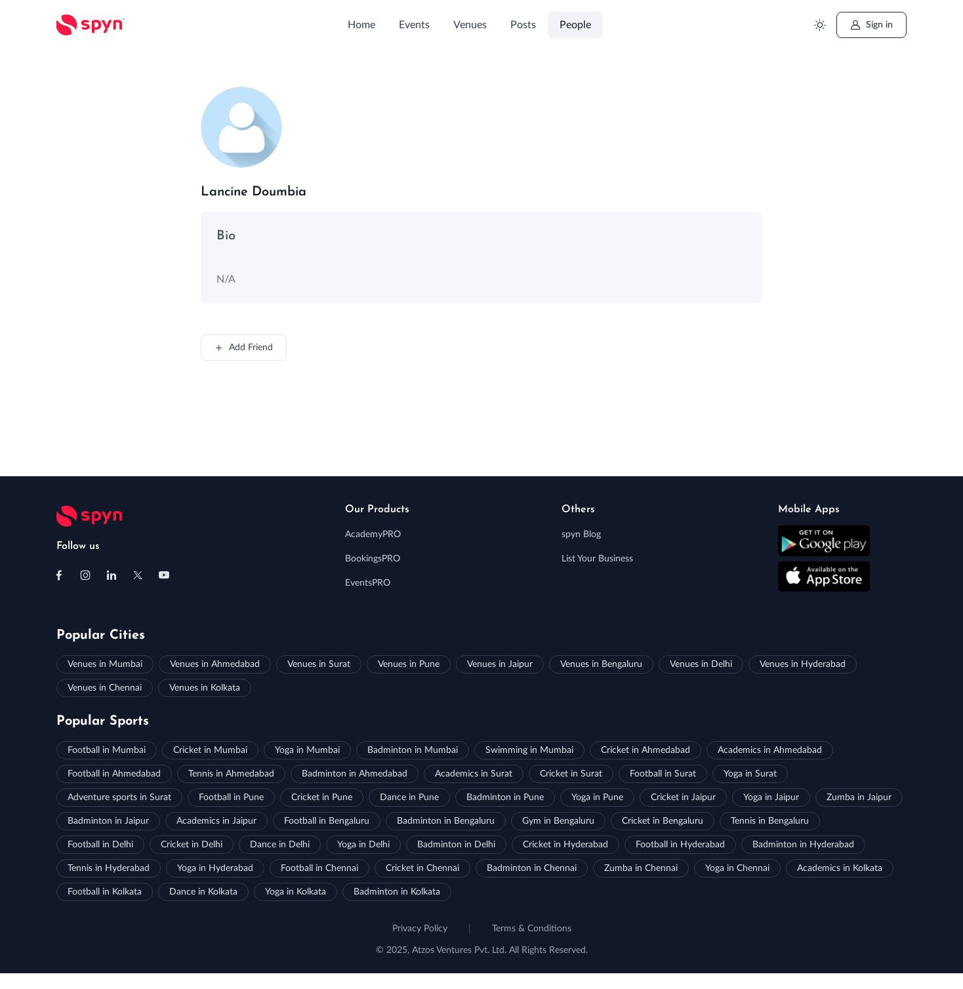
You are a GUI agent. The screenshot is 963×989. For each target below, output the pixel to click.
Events (414, 25)
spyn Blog (581, 534)
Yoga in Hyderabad (215, 868)
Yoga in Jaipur (771, 797)
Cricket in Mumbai (210, 750)
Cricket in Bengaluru (662, 821)
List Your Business (597, 558)
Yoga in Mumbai (307, 750)
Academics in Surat (473, 773)
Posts (523, 25)
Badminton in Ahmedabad (354, 773)
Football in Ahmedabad (114, 773)
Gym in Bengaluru (558, 821)
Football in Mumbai (107, 750)
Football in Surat (663, 773)
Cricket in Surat (571, 773)
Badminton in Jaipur (108, 821)
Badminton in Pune (505, 797)
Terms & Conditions (531, 928)
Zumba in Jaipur (859, 797)
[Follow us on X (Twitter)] (138, 575)
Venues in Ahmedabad (215, 664)
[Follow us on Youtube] (164, 575)
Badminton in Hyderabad (803, 844)
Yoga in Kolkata (295, 892)
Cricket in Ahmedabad (645, 750)
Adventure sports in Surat (119, 797)
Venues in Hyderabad (803, 664)
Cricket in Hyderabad (565, 844)
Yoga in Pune (597, 797)
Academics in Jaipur (216, 821)
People (575, 25)
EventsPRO (367, 583)
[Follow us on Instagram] (85, 575)
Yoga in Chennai (737, 868)
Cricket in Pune (321, 797)
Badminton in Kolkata (397, 892)
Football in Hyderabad (680, 844)
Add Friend (244, 347)
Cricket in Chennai (422, 868)
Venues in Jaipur (500, 664)
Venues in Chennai (105, 688)
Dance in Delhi (280, 844)
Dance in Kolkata (203, 892)
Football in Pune (231, 797)
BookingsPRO (372, 558)
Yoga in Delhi (363, 844)
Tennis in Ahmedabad (231, 773)
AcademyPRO (373, 534)
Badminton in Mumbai (412, 750)
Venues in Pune (409, 664)
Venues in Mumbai (105, 664)
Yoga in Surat (750, 773)
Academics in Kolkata (839, 868)
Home (361, 25)
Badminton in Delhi (456, 844)
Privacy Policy (419, 928)
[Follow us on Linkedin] (111, 575)
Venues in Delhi (701, 664)
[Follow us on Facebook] (59, 575)
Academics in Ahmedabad (770, 750)
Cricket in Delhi (191, 844)
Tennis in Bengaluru (770, 821)
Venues (470, 25)
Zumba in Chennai (641, 868)
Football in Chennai (319, 868)
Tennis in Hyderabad (109, 868)
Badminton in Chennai (532, 868)
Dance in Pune (409, 797)
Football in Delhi (100, 844)
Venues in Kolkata (204, 688)
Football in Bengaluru (326, 821)
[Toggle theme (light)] (819, 25)
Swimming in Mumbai (529, 750)
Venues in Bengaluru (601, 664)
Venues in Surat (318, 664)
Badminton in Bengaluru (446, 821)
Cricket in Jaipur (683, 797)
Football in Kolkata (105, 892)
